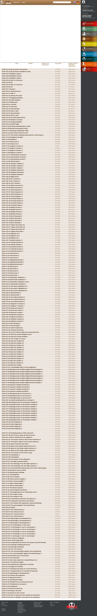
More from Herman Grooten (72, 64)
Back (23, 2)
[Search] (62, 2)
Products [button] (16, 2)
